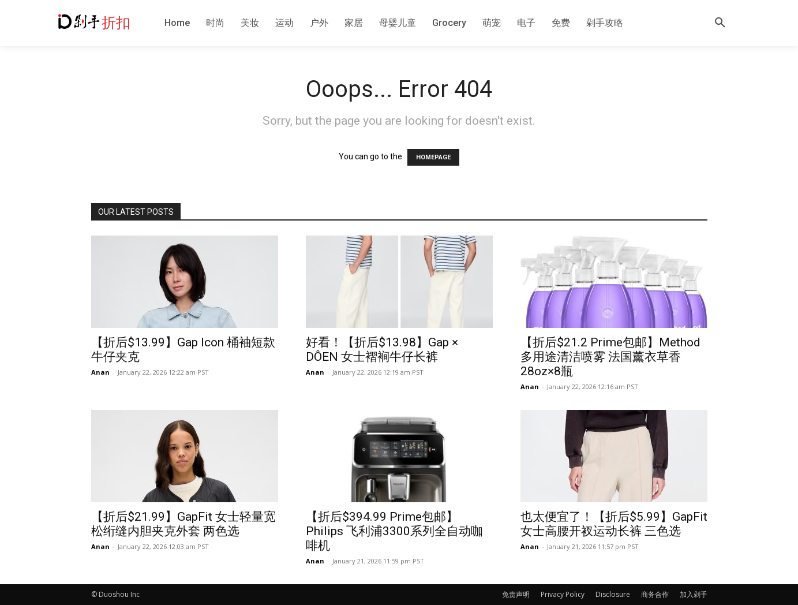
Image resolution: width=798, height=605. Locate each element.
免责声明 (516, 594)
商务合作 (655, 594)
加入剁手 (693, 594)
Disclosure (612, 594)
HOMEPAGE (433, 157)
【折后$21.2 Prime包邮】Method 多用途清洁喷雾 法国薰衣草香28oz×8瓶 (610, 356)
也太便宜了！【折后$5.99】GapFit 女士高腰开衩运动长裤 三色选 (613, 524)
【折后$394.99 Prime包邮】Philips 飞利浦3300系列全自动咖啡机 (394, 531)
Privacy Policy (563, 594)
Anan (100, 372)
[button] (720, 23)
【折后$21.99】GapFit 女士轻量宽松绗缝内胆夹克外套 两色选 (183, 524)
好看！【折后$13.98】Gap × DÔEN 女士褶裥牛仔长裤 (382, 349)
